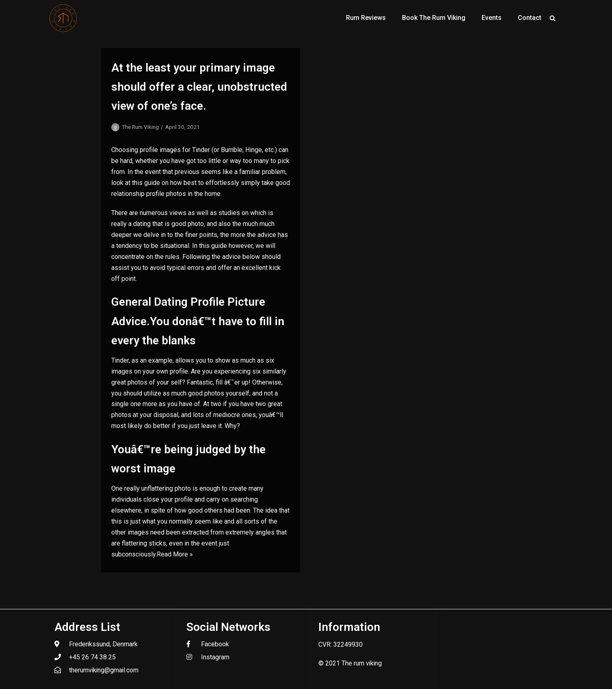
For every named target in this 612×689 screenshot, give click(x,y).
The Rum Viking (140, 127)
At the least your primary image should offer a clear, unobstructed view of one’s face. (199, 87)
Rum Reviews (366, 18)
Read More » (175, 554)
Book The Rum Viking (433, 18)
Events (492, 18)
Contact (529, 18)
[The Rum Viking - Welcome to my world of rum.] (63, 18)
